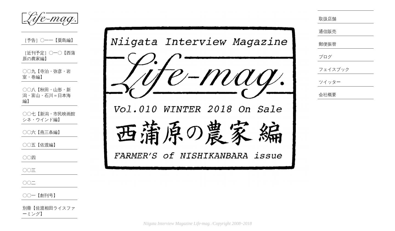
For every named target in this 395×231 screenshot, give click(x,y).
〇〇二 (29, 182)
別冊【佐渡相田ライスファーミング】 (48, 211)
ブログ (325, 56)
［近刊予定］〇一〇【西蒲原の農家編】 (48, 56)
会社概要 (327, 94)
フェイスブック (334, 69)
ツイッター (330, 82)
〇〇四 (29, 157)
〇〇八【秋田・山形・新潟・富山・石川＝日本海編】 (46, 95)
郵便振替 (327, 44)
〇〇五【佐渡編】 (40, 145)
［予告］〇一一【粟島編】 (48, 40)
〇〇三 (29, 170)
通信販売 (327, 31)
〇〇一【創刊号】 (40, 195)
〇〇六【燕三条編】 (42, 132)
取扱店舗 (327, 18)
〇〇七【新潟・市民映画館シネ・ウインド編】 (48, 117)
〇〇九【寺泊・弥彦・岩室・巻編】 (46, 74)
